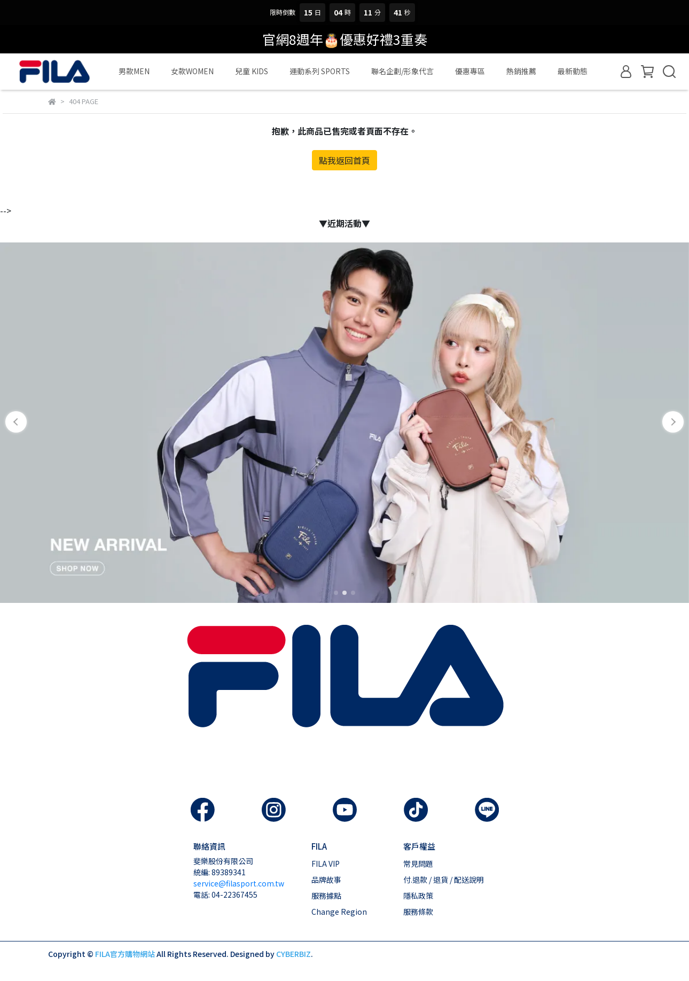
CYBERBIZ (293, 953)
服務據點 (326, 895)
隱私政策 (418, 895)
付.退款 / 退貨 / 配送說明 (443, 879)
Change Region (339, 911)
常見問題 (418, 863)
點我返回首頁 (344, 160)
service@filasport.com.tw (238, 883)
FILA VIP (325, 863)
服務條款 (418, 911)
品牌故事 (326, 879)
